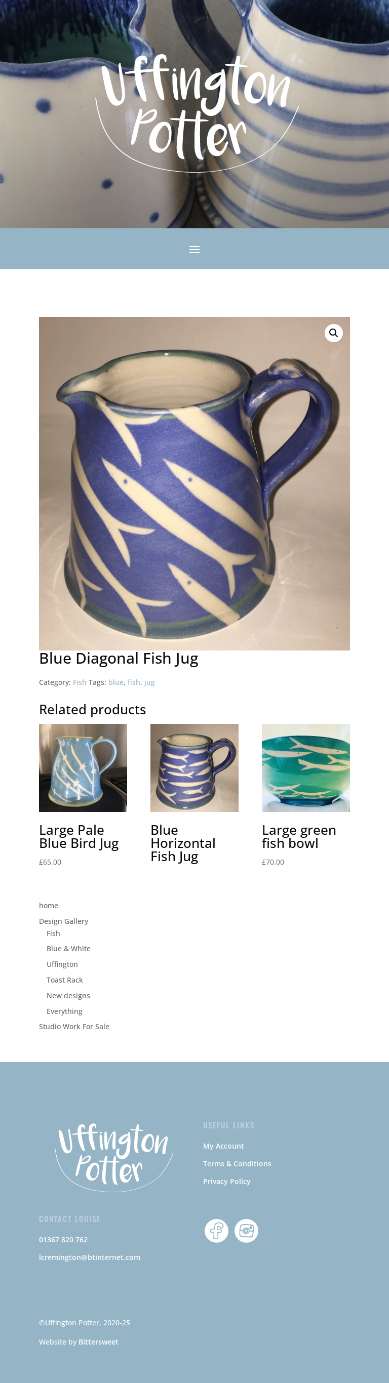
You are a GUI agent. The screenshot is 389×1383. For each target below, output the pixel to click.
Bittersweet (99, 1342)
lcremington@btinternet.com (89, 1257)
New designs (68, 995)
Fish (80, 682)
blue (116, 682)
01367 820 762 (63, 1239)
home (48, 905)
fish (134, 682)
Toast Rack (65, 980)
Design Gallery (63, 921)
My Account (223, 1146)
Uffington (62, 964)
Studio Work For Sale (74, 1026)
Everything (65, 1011)
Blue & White (69, 948)
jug (149, 682)
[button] (334, 333)
